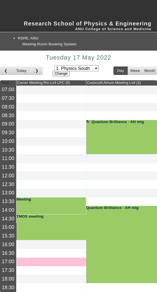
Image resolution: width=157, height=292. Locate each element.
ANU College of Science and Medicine (113, 29)
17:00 (8, 261)
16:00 (8, 244)
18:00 (8, 279)
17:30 (8, 270)
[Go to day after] (37, 71)
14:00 (8, 210)
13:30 (8, 201)
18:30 (8, 287)
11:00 (8, 158)
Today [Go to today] (21, 71)
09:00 (8, 124)
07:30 (8, 98)
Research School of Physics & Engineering (87, 23)
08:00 (8, 107)
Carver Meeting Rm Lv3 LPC (43, 82)
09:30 (8, 132)
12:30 (8, 184)
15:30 (8, 236)
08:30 (8, 115)
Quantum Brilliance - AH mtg (117, 122)
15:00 (8, 227)
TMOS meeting (30, 216)
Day (120, 71)
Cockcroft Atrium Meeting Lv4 (114, 82)
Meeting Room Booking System (49, 44)
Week (135, 71)
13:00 (8, 193)
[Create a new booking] (51, 90)
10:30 (8, 150)
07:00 (8, 89)
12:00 (8, 175)
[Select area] (77, 68)
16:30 (8, 253)
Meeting (23, 199)
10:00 (8, 141)
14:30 (8, 219)
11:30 (8, 167)
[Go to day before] (6, 71)
